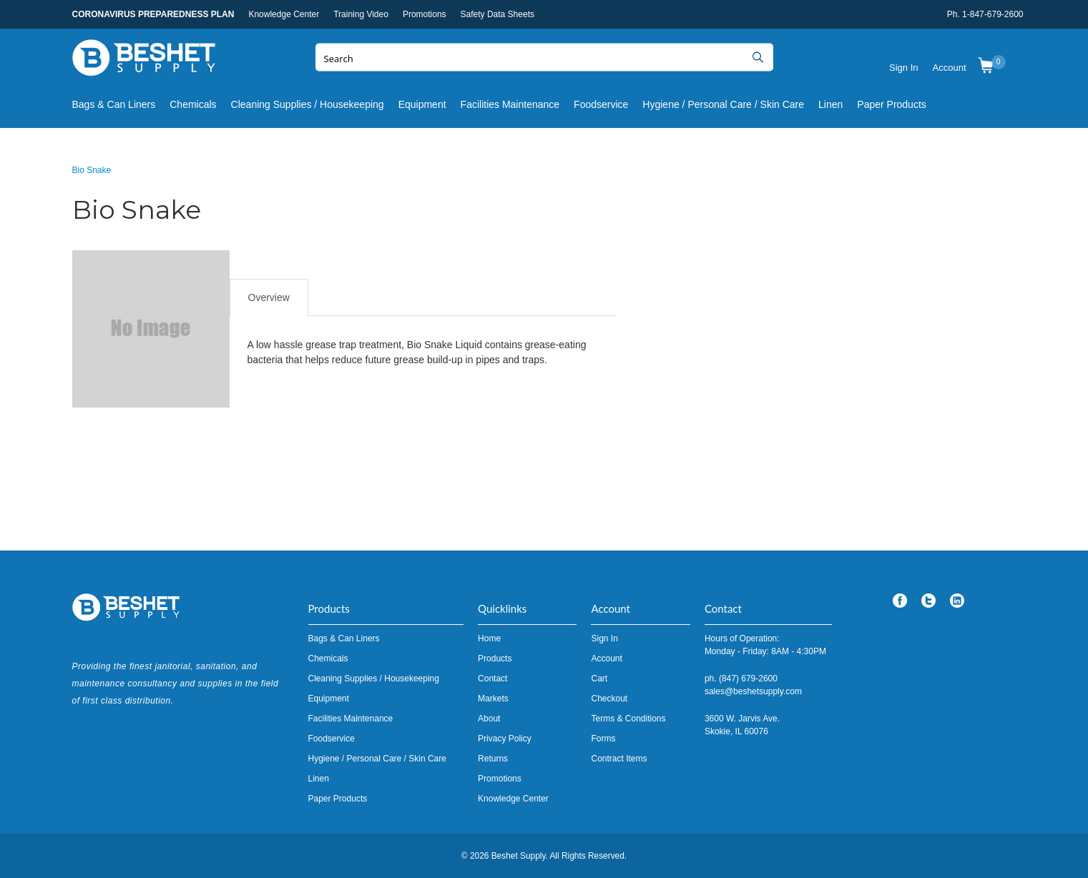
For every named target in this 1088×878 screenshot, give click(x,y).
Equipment (422, 104)
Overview (269, 297)
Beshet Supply (143, 60)
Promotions (424, 14)
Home (489, 638)
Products (494, 658)
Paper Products (891, 104)
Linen (830, 104)
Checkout (609, 699)
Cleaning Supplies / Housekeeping (307, 104)
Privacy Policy (504, 739)
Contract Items (619, 759)
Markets (493, 699)
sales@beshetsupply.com (753, 691)
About (489, 719)
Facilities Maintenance (510, 104)
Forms (603, 739)
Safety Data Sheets (497, 14)
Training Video (360, 14)
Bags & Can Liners (114, 104)
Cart (599, 679)
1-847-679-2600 (992, 14)
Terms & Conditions (628, 719)
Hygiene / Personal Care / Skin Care (723, 104)
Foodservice (601, 104)
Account (949, 67)
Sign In (903, 67)
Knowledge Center (283, 14)
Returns (493, 759)
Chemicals (193, 104)
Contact (492, 679)
